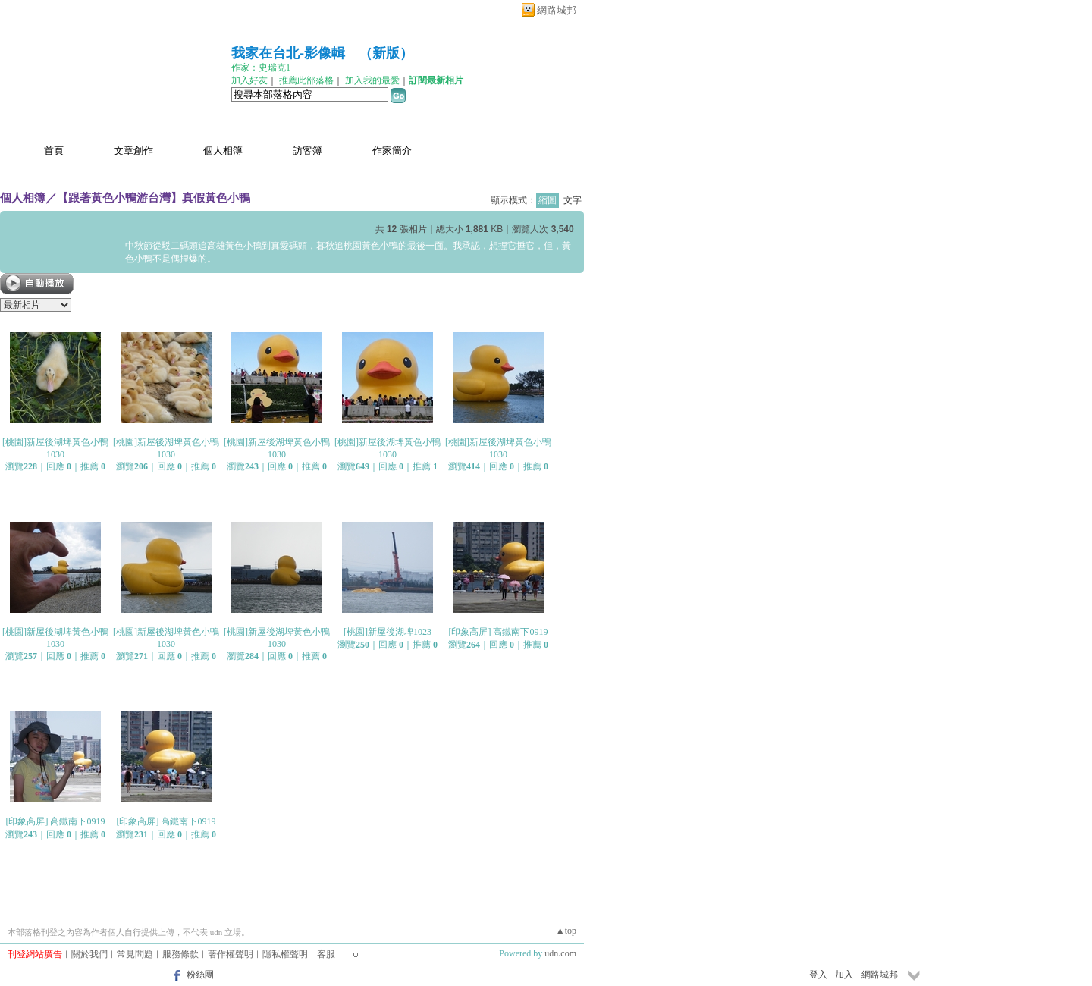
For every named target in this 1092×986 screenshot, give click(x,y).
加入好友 (249, 80)
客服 (326, 954)
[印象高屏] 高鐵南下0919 (498, 631)
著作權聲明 (230, 954)
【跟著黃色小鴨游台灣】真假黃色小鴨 (153, 197)
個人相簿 (223, 150)
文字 (572, 200)
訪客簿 (307, 150)
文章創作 (133, 150)
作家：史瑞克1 (260, 67)
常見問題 (135, 954)
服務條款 (180, 954)
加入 (844, 974)
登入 (818, 974)
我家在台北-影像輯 (288, 53)
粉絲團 (200, 974)
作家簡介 (392, 150)
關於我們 (89, 954)
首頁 (54, 150)
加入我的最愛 (372, 80)
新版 (386, 53)
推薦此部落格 (306, 80)
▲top (566, 930)
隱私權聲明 (285, 954)
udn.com (560, 953)
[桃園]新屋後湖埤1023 (387, 631)
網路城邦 (556, 10)
